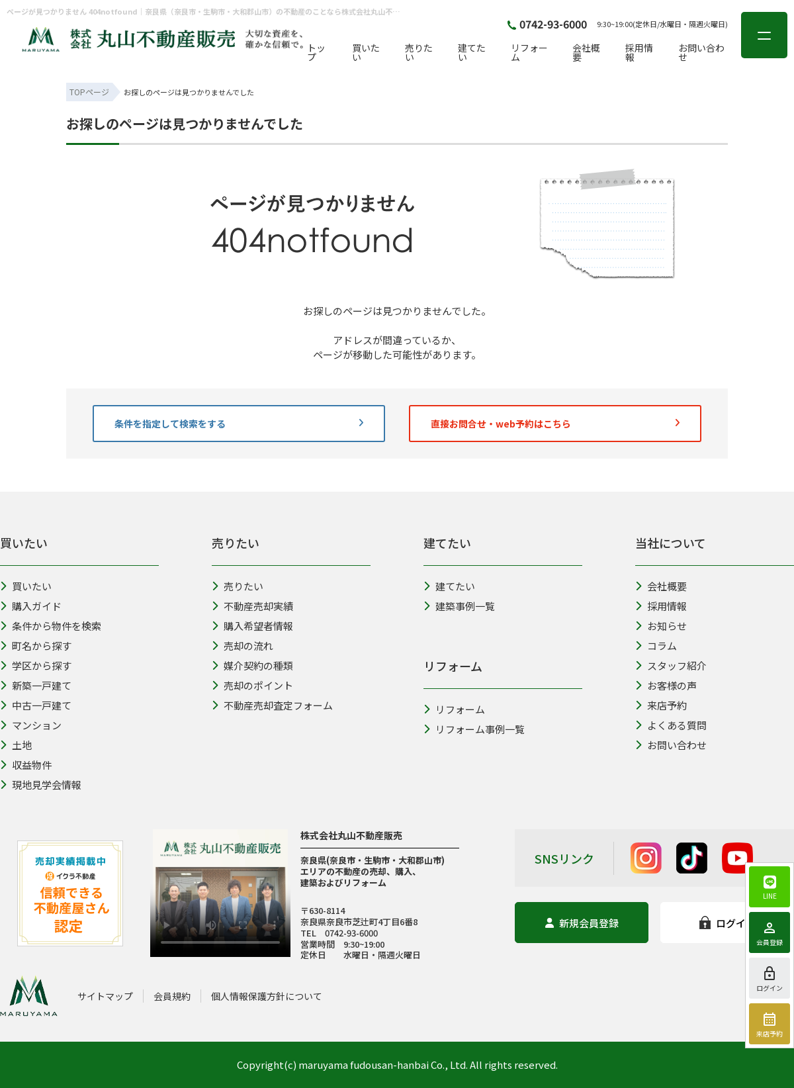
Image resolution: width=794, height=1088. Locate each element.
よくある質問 (671, 725)
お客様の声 (666, 685)
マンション (31, 725)
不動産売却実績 (252, 606)
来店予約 (661, 705)
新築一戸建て (35, 685)
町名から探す (35, 646)
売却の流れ (242, 646)
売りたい (419, 52)
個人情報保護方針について (266, 996)
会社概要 (586, 52)
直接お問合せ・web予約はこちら (555, 423)
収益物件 (26, 765)
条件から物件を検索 (50, 626)
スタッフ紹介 (671, 665)
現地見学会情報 (40, 785)
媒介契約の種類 (252, 665)
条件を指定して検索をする (238, 423)
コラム (656, 646)
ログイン (727, 923)
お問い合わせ (701, 52)
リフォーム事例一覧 (474, 729)
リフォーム (529, 52)
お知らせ (661, 626)
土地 (16, 745)
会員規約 (172, 996)
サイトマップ (105, 996)
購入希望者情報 (252, 626)
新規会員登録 (582, 923)
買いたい (366, 52)
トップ (316, 52)
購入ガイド (31, 606)
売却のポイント (252, 685)
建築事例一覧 (459, 606)
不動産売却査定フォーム (272, 705)
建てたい (472, 52)
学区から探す (35, 665)
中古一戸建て (35, 705)
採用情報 (639, 52)
